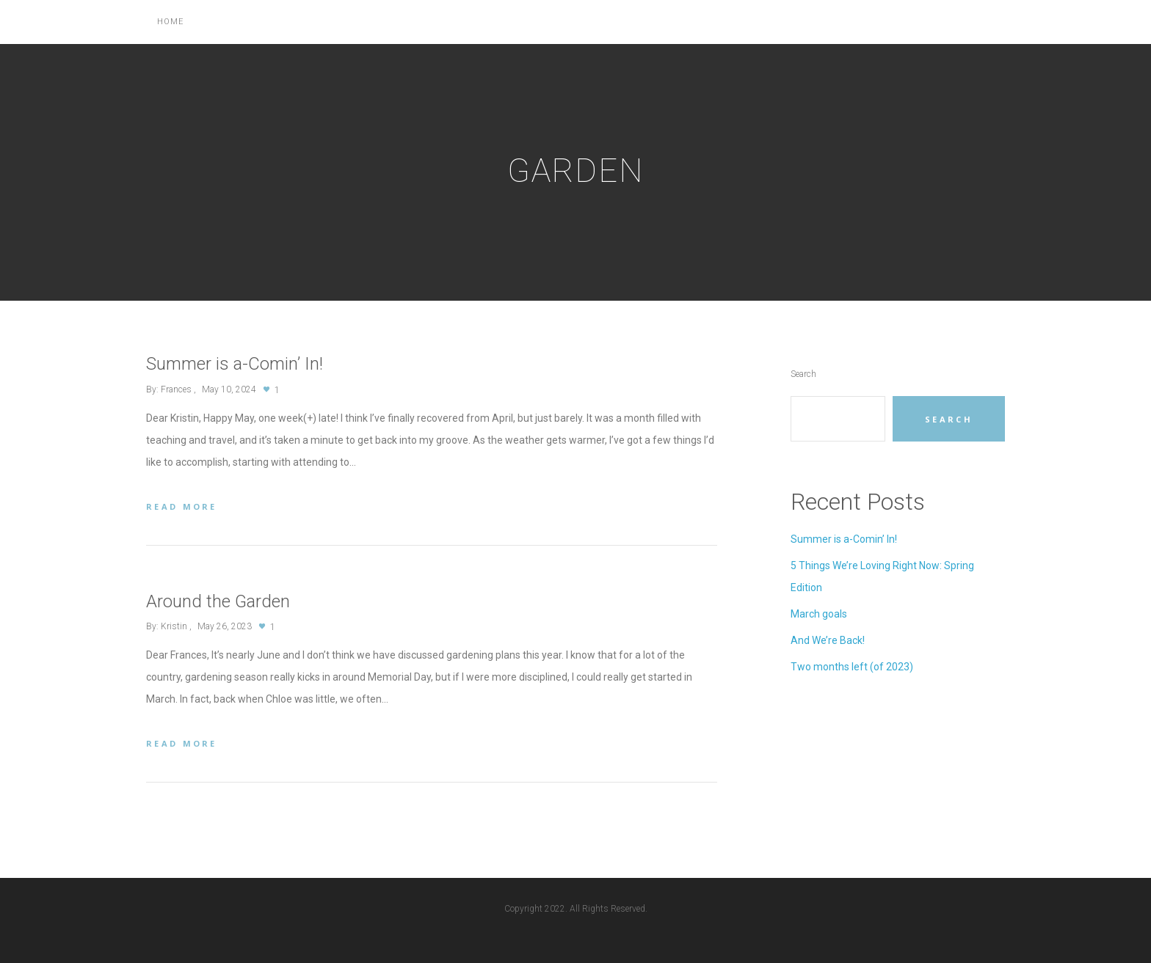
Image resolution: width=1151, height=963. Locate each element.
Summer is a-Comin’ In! (844, 539)
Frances (176, 389)
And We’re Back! (828, 640)
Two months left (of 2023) (852, 667)
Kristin (174, 626)
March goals (819, 614)
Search (803, 374)
